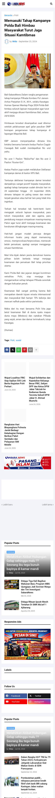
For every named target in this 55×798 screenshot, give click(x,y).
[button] (3, 4)
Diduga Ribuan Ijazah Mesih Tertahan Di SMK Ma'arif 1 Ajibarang (34, 604)
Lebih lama (47, 504)
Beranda (8, 15)
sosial (18, 340)
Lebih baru (8, 504)
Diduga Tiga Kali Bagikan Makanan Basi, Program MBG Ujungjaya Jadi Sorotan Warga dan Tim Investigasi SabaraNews (36, 587)
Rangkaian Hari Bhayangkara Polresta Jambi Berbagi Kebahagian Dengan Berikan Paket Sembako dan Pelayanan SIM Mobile (15, 434)
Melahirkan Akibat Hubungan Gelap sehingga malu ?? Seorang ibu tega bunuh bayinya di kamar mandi (26, 563)
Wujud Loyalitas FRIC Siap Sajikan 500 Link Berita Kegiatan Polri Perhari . (15, 382)
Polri (16, 15)
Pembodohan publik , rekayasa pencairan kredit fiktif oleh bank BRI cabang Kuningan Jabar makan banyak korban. (34, 784)
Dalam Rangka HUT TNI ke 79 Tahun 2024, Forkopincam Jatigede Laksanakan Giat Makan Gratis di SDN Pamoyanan (35, 763)
